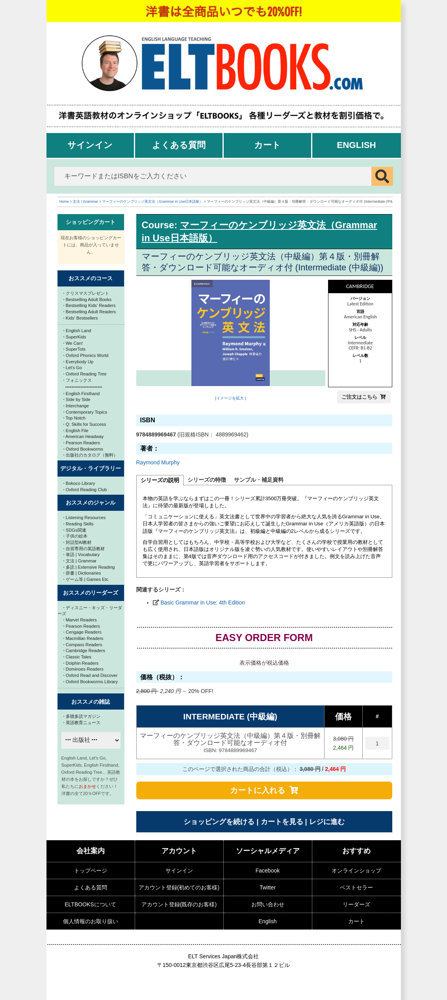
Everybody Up (78, 361)
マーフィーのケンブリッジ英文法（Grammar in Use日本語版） (152, 201)
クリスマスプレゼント (86, 293)
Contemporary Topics (85, 412)
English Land (77, 330)
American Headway (83, 436)
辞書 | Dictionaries (82, 573)
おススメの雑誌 (90, 702)
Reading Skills (78, 523)
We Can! (73, 343)
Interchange (76, 405)
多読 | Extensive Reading (89, 567)
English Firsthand (81, 393)
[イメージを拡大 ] (230, 398)
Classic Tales (77, 656)
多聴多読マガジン (81, 716)
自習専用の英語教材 (84, 548)
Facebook (268, 870)
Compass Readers (82, 644)
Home (64, 201)
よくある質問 (179, 145)
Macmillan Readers (83, 638)
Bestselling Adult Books (87, 299)
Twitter (268, 887)
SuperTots (74, 349)
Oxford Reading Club (85, 489)
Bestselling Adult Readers (89, 311)
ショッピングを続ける (219, 822)
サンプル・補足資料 (259, 480)
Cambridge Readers (84, 650)
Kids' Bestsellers (80, 318)
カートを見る (282, 822)
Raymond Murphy (158, 462)
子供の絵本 (75, 536)
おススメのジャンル (90, 502)
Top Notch (74, 418)
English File (76, 430)
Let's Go (72, 367)
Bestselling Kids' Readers (89, 305)
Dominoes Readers (83, 669)
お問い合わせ (267, 904)
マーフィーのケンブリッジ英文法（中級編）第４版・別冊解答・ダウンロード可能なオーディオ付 (230, 743)
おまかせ (87, 786)
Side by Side (77, 399)
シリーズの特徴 (206, 480)
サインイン (90, 145)
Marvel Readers (80, 619)
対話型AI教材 (77, 542)
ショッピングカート (90, 222)
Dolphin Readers (81, 663)
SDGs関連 (74, 530)
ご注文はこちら (359, 397)
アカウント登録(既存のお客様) (179, 904)
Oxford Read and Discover (90, 675)
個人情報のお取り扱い (90, 921)
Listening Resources (84, 517)
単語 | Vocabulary (81, 554)
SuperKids (74, 337)
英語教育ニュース (81, 722)
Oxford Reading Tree (85, 374)
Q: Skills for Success (84, 424)
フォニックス (77, 380)
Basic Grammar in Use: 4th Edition (202, 602)
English (356, 145)
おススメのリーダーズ (90, 593)
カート (267, 145)
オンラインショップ (356, 870)
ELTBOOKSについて (90, 904)
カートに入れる (257, 790)
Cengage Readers (82, 632)
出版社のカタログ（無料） (90, 455)
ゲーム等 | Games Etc (86, 579)
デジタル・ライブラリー (90, 468)
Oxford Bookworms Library (90, 681)
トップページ (90, 870)
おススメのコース (91, 278)
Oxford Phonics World (86, 355)
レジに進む (327, 822)
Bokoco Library (79, 483)
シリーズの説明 (160, 480)
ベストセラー (356, 887)
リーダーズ (356, 904)
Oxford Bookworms (83, 449)
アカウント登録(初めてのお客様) (179, 887)
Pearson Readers (81, 442)
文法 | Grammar (85, 201)
